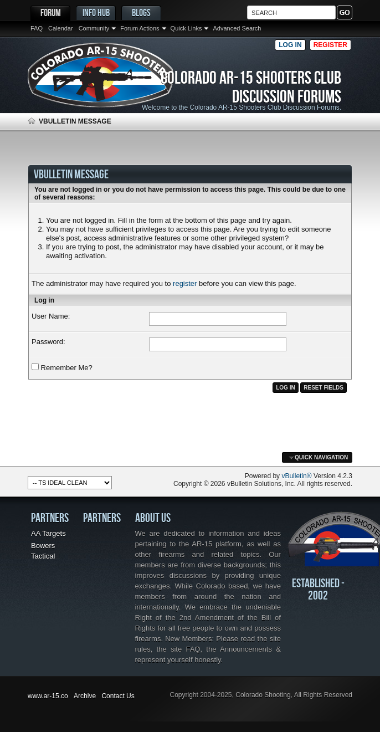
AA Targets (48, 533)
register (185, 283)
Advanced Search (237, 28)
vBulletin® (296, 476)
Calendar (60, 28)
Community (94, 28)
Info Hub (96, 12)
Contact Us (117, 696)
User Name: (51, 316)
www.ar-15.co (48, 696)
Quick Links (186, 28)
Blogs (141, 12)
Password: (48, 341)
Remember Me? (62, 367)
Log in (290, 45)
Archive (85, 696)
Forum (50, 12)
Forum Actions (139, 28)
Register (330, 45)
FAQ (36, 28)
